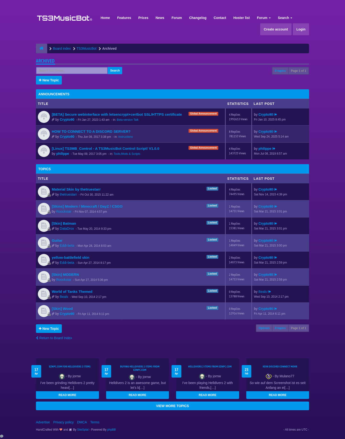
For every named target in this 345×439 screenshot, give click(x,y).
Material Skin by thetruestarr (76, 189)
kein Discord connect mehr (280, 366)
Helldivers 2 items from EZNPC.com (210, 366)
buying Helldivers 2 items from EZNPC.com (140, 368)
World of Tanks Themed (72, 291)
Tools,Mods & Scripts (127, 154)
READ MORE (67, 395)
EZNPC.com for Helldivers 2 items (70, 366)
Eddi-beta (67, 245)
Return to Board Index (54, 338)
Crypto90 (67, 119)
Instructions (125, 136)
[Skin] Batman (64, 223)
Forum (177, 18)
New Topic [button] (49, 80)
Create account (276, 29)
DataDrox (67, 228)
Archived (45, 61)
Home (105, 18)
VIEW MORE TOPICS (172, 406)
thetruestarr (68, 194)
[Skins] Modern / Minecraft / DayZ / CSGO (87, 206)
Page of (298, 70)
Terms (94, 422)
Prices (143, 18)
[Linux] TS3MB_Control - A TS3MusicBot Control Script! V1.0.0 (105, 148)
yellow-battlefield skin (70, 257)
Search (285, 18)
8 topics (280, 70)
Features (124, 18)
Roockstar (63, 211)
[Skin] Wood (62, 309)
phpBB (111, 429)
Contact (220, 18)
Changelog (197, 18)
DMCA (82, 422)
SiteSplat (82, 429)
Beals (64, 297)
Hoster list (241, 18)
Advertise (43, 422)
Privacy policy (63, 422)
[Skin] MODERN (65, 274)
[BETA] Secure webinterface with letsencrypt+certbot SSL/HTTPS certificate (117, 114)
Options (264, 328)
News (159, 18)
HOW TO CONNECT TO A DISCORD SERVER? (91, 131)
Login (300, 29)
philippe (62, 154)
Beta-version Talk (127, 119)
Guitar (57, 240)
